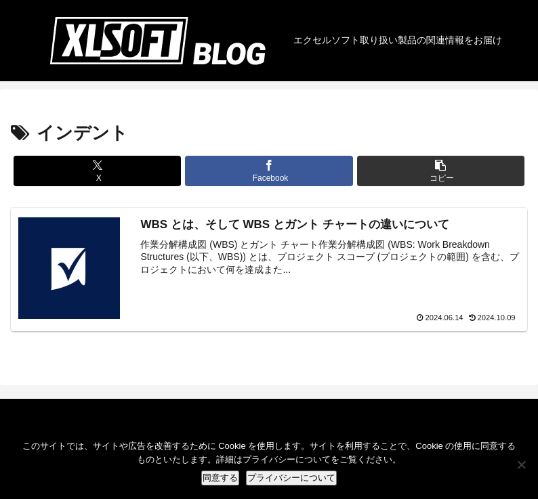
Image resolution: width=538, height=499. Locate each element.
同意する (220, 478)
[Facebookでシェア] (269, 171)
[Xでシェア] (98, 171)
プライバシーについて (291, 478)
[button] (441, 171)
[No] (521, 464)
